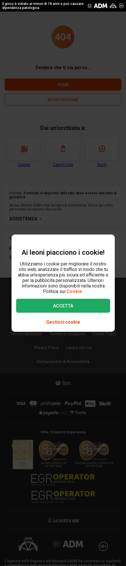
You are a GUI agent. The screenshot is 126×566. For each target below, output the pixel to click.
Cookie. (75, 291)
